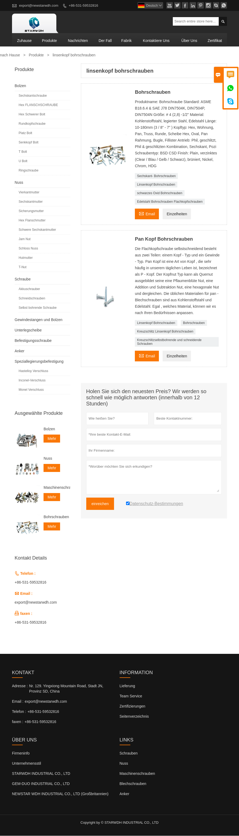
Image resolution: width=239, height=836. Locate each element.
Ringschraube (28, 171)
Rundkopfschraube (32, 124)
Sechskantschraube (33, 96)
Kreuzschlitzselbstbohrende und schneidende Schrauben (169, 342)
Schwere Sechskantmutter (37, 230)
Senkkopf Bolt (28, 142)
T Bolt (23, 152)
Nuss (19, 183)
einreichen (100, 504)
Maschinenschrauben (57, 488)
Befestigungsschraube (33, 341)
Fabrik (126, 40)
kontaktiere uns (156, 40)
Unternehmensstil (26, 763)
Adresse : (20, 686)
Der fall (105, 40)
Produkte (49, 40)
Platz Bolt (25, 133)
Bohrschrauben (194, 323)
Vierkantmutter (29, 192)
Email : (17, 702)
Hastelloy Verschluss (33, 371)
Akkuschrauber (29, 289)
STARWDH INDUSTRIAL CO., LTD (41, 774)
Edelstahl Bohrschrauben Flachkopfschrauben (169, 202)
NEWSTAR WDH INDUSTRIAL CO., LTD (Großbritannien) (60, 794)
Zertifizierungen (133, 706)
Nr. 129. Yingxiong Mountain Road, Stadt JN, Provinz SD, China (66, 689)
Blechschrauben (133, 784)
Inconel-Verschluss (32, 380)
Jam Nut (25, 239)
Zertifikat (214, 40)
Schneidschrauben (32, 298)
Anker (20, 351)
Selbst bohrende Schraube (38, 308)
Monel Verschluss (31, 390)
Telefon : (19, 712)
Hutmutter (26, 258)
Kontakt (23, 672)
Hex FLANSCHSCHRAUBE (38, 105)
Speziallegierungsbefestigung (39, 362)
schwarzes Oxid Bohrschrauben (159, 193)
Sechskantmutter (31, 202)
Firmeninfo (21, 753)
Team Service (131, 696)
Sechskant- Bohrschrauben (156, 176)
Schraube (23, 279)
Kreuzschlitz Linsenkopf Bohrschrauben (165, 332)
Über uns (189, 40)
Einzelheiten (177, 214)
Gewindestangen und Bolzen (38, 320)
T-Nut (22, 267)
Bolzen (20, 86)
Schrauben (129, 753)
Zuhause (24, 40)
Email (147, 213)
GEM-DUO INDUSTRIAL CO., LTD (41, 784)
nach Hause (10, 55)
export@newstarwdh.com (38, 5)
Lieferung (127, 686)
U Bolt (23, 161)
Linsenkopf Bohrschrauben (156, 185)
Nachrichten (78, 40)
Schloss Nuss (28, 249)
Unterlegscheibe (28, 330)
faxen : (17, 722)
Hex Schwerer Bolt (32, 114)
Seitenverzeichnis (134, 716)
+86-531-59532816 (83, 5)
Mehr (52, 439)
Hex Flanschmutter (32, 220)
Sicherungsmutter (31, 211)
